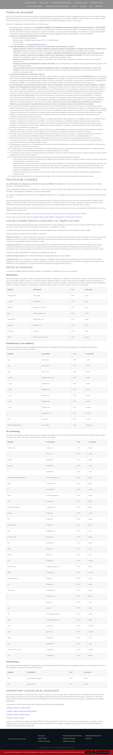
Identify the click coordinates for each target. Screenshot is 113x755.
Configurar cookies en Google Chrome (18, 708)
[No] (110, 752)
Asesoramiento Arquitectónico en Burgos (57, 6)
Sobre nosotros (44, 2)
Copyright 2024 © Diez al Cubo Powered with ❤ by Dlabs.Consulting (56, 747)
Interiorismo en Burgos (80, 2)
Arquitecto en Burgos (30, 2)
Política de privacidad (102, 752)
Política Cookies (42, 738)
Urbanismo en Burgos (97, 2)
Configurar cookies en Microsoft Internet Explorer (21, 711)
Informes (74, 6)
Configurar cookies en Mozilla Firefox (17, 714)
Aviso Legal (41, 735)
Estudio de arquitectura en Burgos (61, 2)
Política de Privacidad (44, 741)
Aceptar (88, 752)
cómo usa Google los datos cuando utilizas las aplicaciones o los (46, 217)
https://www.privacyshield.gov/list (23, 95)
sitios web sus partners (74, 217)
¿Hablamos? (99, 6)
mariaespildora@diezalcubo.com (36, 44)
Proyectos (83, 6)
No (93, 752)
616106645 (88, 738)
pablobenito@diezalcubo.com (93, 735)
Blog (91, 6)
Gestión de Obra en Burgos (35, 6)
